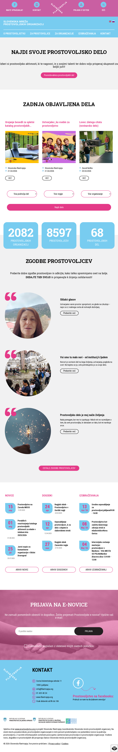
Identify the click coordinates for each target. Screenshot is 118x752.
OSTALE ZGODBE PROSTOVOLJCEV (59, 468)
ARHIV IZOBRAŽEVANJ (96, 569)
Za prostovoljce (40, 33)
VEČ (10, 178)
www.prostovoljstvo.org (25, 729)
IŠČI (103, 6)
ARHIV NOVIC (22, 569)
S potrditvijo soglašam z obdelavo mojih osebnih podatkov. (61, 646)
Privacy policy (54, 743)
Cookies (65, 743)
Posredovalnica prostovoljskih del (59, 75)
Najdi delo (59, 207)
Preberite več (69, 313)
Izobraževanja (87, 33)
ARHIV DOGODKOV (59, 569)
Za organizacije (64, 33)
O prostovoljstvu (14, 33)
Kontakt (105, 33)
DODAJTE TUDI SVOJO (38, 277)
